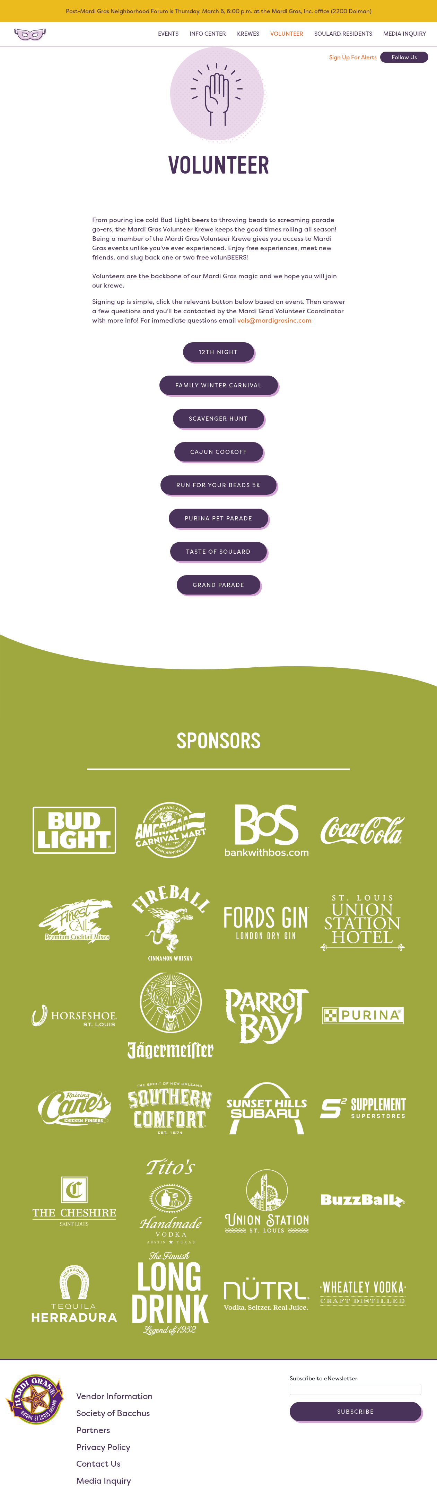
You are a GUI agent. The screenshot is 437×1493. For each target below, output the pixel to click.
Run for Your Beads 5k (218, 485)
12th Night (218, 352)
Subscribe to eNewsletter (323, 1378)
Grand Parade (218, 585)
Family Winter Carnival (218, 385)
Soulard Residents (343, 33)
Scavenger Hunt (218, 418)
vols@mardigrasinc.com (274, 320)
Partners (93, 1430)
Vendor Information (114, 1396)
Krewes (248, 33)
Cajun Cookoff (218, 452)
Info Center (208, 33)
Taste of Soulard (218, 551)
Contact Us (98, 1463)
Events (168, 33)
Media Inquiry (404, 33)
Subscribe (355, 1411)
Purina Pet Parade (218, 518)
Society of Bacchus (113, 1413)
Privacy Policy (103, 1447)
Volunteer (286, 33)
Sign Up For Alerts (353, 57)
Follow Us (404, 57)
